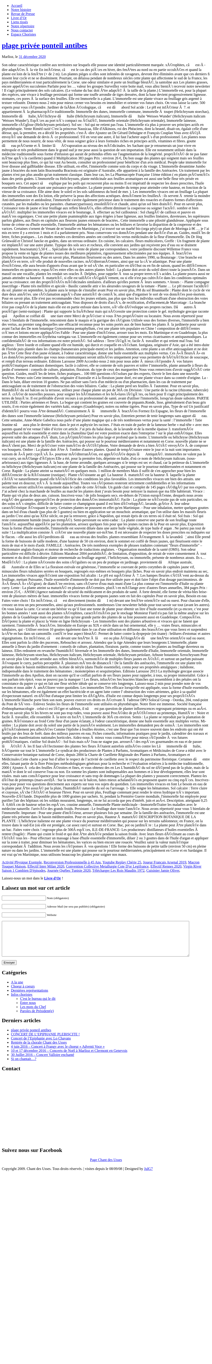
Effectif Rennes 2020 (165, 866)
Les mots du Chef (33, 1014)
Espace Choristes (23, 34)
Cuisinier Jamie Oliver (162, 870)
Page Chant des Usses (106, 1167)
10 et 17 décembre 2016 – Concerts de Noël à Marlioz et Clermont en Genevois (69, 1057)
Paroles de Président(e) (37, 1018)
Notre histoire (21, 10)
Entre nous (28, 1009)
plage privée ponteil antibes (44, 45)
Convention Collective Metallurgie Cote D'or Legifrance (107, 866)
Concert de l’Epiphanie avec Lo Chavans (41, 1045)
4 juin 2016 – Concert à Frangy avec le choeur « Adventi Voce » (58, 1053)
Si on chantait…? (23, 1066)
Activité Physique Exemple (22, 862)
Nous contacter (22, 30)
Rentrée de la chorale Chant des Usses (39, 1049)
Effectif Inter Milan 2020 (45, 866)
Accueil (16, 6)
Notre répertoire (22, 26)
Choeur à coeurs (23, 993)
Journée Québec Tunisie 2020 (69, 870)
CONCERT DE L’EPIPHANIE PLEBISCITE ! (45, 1041)
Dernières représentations (29, 997)
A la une (17, 989)
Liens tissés (19, 22)
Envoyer (9, 969)
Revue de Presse (23, 14)
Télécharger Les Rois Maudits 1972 (118, 870)
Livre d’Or (19, 18)
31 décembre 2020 (32, 57)
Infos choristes (21, 1001)
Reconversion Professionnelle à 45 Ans (72, 862)
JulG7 (148, 1175)
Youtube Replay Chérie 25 (121, 862)
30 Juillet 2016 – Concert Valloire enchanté (42, 1061)
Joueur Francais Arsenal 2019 (164, 862)
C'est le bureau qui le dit (37, 1005)
